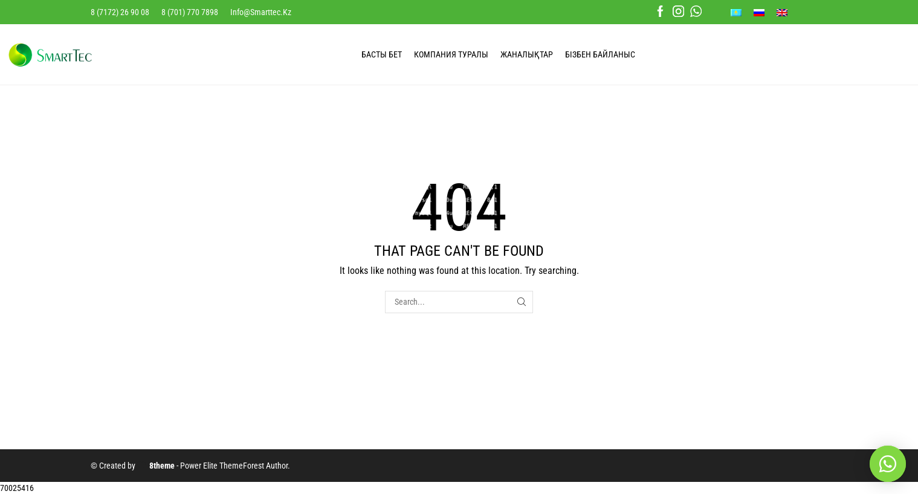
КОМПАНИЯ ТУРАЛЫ (451, 54)
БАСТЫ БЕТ (381, 54)
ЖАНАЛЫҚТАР (526, 54)
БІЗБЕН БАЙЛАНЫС (600, 54)
